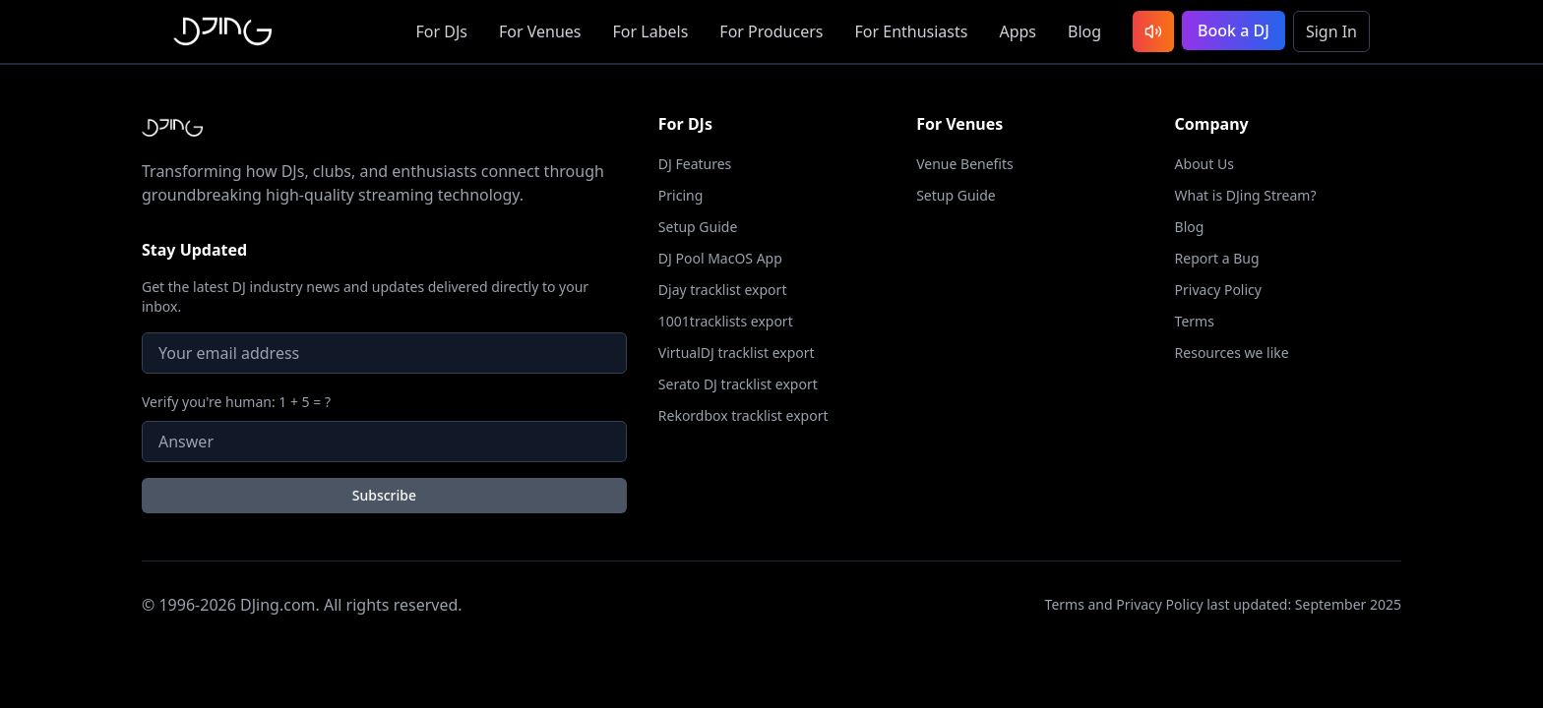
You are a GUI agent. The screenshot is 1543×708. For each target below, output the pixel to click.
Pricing (680, 195)
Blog (1084, 31)
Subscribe (384, 495)
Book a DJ (1233, 30)
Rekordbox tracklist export (743, 415)
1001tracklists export (725, 321)
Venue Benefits (965, 163)
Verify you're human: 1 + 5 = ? (236, 401)
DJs (441, 31)
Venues (540, 31)
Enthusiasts (910, 31)
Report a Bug (1217, 258)
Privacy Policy (1218, 289)
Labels (651, 31)
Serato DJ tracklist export (738, 384)
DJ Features (695, 163)
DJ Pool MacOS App (720, 258)
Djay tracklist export (722, 289)
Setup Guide (698, 226)
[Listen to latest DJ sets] (1153, 31)
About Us (1204, 163)
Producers (771, 31)
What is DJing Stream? (1246, 195)
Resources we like (1232, 352)
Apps (1017, 31)
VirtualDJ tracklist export (736, 352)
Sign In (1331, 31)
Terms (1194, 321)
